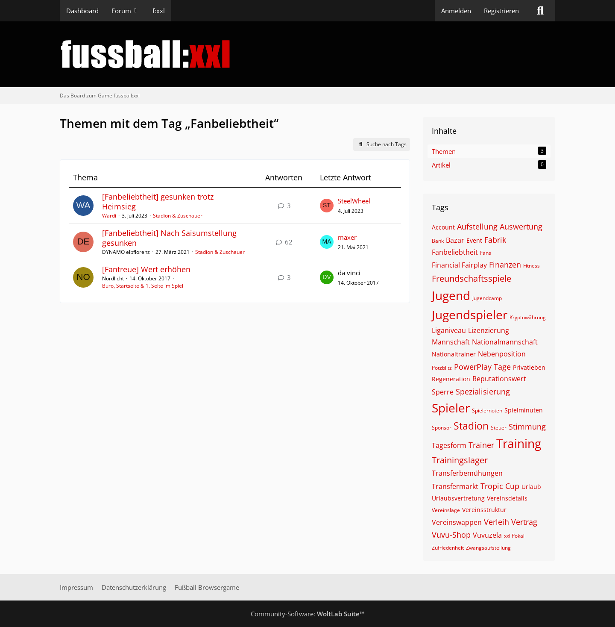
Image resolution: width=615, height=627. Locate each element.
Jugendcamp (487, 298)
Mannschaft (451, 342)
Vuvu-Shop (451, 535)
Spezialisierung (483, 391)
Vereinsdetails (507, 498)
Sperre (443, 392)
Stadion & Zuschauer (177, 215)
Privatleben (529, 367)
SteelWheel (354, 201)
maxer (347, 237)
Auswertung (521, 226)
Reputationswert (499, 378)
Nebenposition (502, 354)
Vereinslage (446, 510)
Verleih (496, 522)
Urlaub (531, 487)
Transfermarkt (455, 486)
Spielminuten (523, 410)
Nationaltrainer (454, 354)
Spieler (451, 408)
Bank (438, 240)
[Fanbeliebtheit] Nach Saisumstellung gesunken (169, 238)
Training (518, 443)
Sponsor (441, 427)
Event (474, 240)
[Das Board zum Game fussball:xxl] (307, 54)
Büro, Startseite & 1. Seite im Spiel (142, 285)
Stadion (471, 426)
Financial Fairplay (459, 265)
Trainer (481, 445)
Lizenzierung (488, 330)
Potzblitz (442, 367)
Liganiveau (449, 330)
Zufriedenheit (448, 547)
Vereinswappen (457, 522)
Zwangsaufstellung (488, 547)
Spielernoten (487, 410)
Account (443, 227)
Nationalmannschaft (505, 342)
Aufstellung (477, 226)
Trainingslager (460, 460)
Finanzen (505, 264)
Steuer (499, 427)
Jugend (451, 295)
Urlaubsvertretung (458, 498)
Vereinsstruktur (484, 510)
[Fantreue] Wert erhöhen (146, 269)
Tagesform (449, 445)
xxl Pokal (514, 535)
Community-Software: (308, 613)
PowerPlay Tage (482, 367)
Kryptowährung (528, 317)
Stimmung (527, 426)
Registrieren (501, 10)
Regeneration (451, 379)
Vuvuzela (487, 535)
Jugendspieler (469, 314)
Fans (485, 252)
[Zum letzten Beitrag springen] (327, 205)
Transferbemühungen (467, 473)
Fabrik (495, 240)
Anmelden (456, 10)
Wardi (109, 215)
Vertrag (524, 522)
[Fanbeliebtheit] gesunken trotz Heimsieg (158, 201)
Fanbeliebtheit (455, 252)
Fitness (531, 265)
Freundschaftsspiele (471, 278)
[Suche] (540, 10)
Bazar (455, 240)
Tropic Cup (499, 486)
